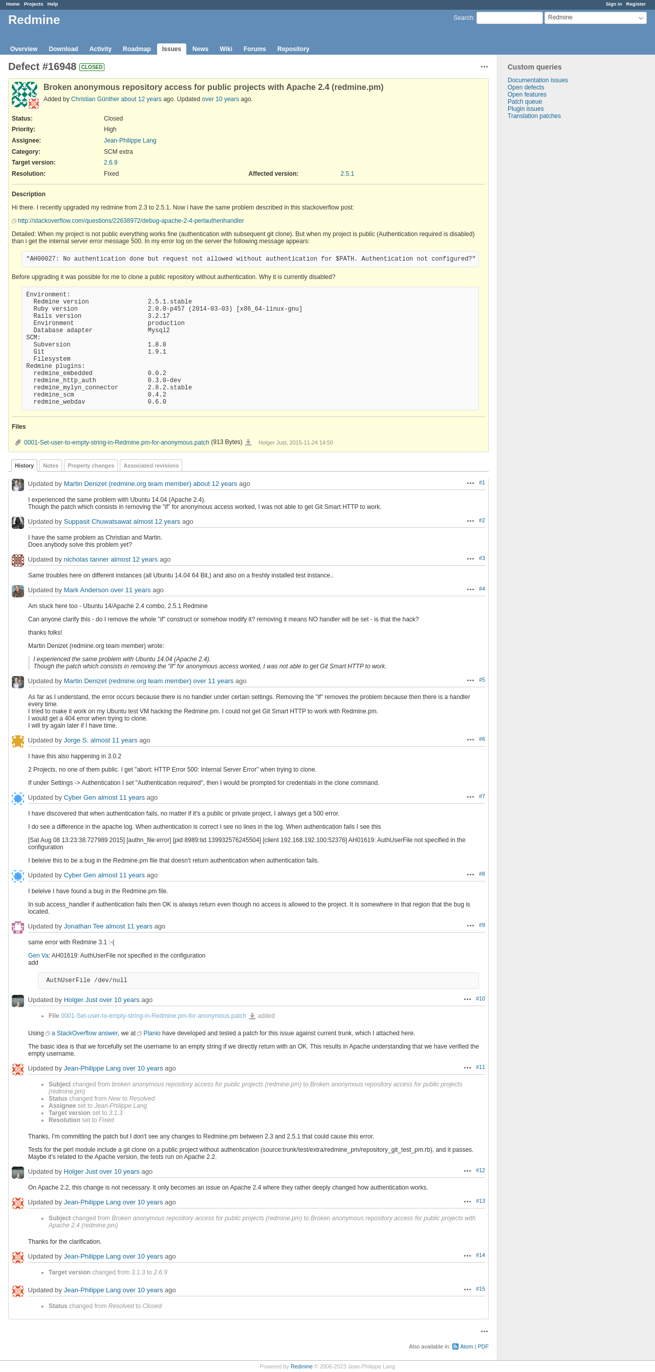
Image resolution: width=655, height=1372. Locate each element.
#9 (482, 925)
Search (463, 17)
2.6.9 (111, 162)
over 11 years (131, 590)
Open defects (526, 87)
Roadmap (137, 49)
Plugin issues (526, 108)
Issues (171, 49)
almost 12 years (157, 521)
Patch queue (525, 101)
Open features (527, 94)
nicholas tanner (86, 559)
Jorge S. (76, 740)
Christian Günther (95, 99)
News (200, 49)
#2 (482, 520)
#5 (482, 680)
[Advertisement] (549, 280)
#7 (482, 796)
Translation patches (534, 116)
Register (636, 4)
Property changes (91, 465)
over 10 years (220, 99)
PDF (483, 1346)
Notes (50, 465)
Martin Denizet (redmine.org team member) (127, 483)
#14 (480, 1255)
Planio (151, 1033)
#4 (482, 589)
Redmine (302, 1366)
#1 (482, 482)
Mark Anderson (86, 590)
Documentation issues (538, 80)
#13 (480, 1201)
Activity (101, 49)
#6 (482, 739)
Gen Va (38, 955)
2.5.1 (348, 173)
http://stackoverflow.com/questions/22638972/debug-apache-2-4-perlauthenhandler (131, 220)
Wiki (226, 49)
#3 (482, 558)
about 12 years (141, 99)
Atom (466, 1346)
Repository (293, 49)
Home (13, 4)
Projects (33, 4)
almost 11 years (114, 740)
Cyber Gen (80, 797)
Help (53, 4)
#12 (480, 1170)
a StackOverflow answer (85, 1033)
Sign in (614, 4)
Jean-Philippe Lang (130, 140)
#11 (480, 1067)
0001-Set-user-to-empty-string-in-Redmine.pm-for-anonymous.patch (116, 442)
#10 (480, 998)
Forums (255, 49)
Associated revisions (151, 465)
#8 (482, 874)
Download (63, 49)
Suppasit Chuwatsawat (98, 521)
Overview (23, 49)
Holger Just (81, 1000)
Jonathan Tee (84, 926)
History (24, 465)
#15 (480, 1289)
